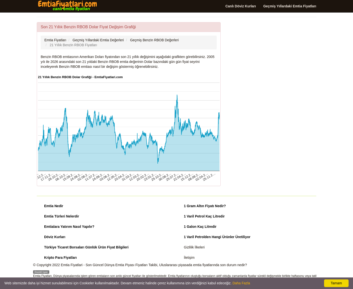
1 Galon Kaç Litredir (200, 227)
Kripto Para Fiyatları (60, 258)
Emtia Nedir (53, 206)
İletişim (189, 258)
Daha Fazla (241, 283)
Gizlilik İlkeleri (194, 247)
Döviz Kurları (54, 237)
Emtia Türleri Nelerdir (61, 216)
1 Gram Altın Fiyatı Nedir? (205, 206)
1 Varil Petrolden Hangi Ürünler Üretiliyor (217, 237)
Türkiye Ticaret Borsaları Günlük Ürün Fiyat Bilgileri (86, 247)
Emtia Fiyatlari (72, 265)
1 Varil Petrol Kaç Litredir (204, 216)
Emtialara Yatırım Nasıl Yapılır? (69, 227)
